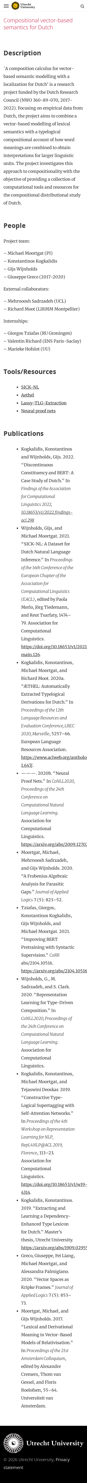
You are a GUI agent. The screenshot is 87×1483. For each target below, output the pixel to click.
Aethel (27, 395)
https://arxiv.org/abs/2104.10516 (54, 971)
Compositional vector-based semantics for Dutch (38, 23)
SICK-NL (30, 387)
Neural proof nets (38, 411)
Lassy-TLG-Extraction (44, 403)
